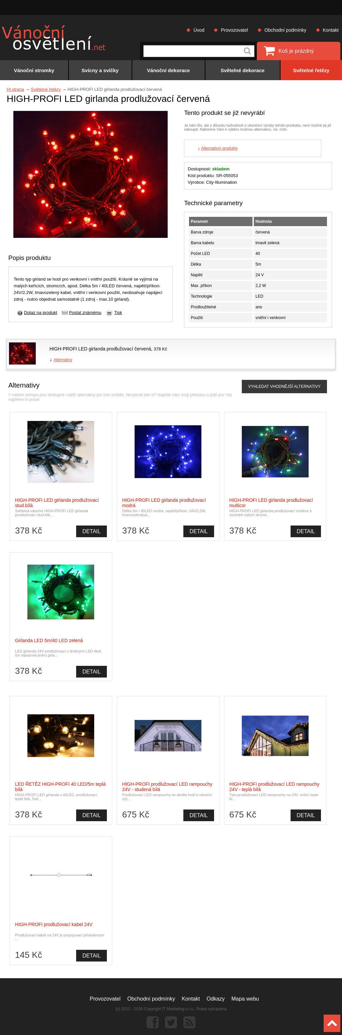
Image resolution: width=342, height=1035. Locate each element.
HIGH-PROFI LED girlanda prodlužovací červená (100, 348)
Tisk (118, 312)
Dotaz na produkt (40, 312)
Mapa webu (245, 999)
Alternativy (62, 359)
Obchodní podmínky (285, 30)
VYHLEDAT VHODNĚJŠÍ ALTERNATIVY (284, 386)
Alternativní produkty (219, 148)
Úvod (198, 30)
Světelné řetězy (46, 89)
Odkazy (216, 999)
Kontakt (331, 30)
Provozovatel (234, 30)
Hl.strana (15, 89)
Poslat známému (85, 312)
